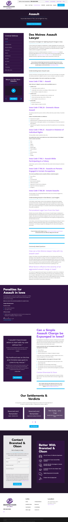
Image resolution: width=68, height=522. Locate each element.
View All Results (34, 426)
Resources (37, 504)
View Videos (13, 98)
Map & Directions (51, 504)
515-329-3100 (34, 1)
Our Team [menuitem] (30, 5)
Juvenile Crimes (29, 504)
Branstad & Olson (55, 52)
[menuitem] (13, 38)
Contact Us (61, 5)
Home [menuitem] (26, 5)
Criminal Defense (38, 501)
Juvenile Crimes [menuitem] (49, 5)
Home (27, 501)
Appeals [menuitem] (54, 5)
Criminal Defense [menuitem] (37, 5)
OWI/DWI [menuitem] (43, 5)
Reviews (47, 1)
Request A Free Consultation (34, 24)
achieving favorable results (42, 54)
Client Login (59, 1)
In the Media (52, 1)
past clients (50, 54)
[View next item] (21, 99)
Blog (64, 1)
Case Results (28, 507)
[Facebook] (4, 511)
